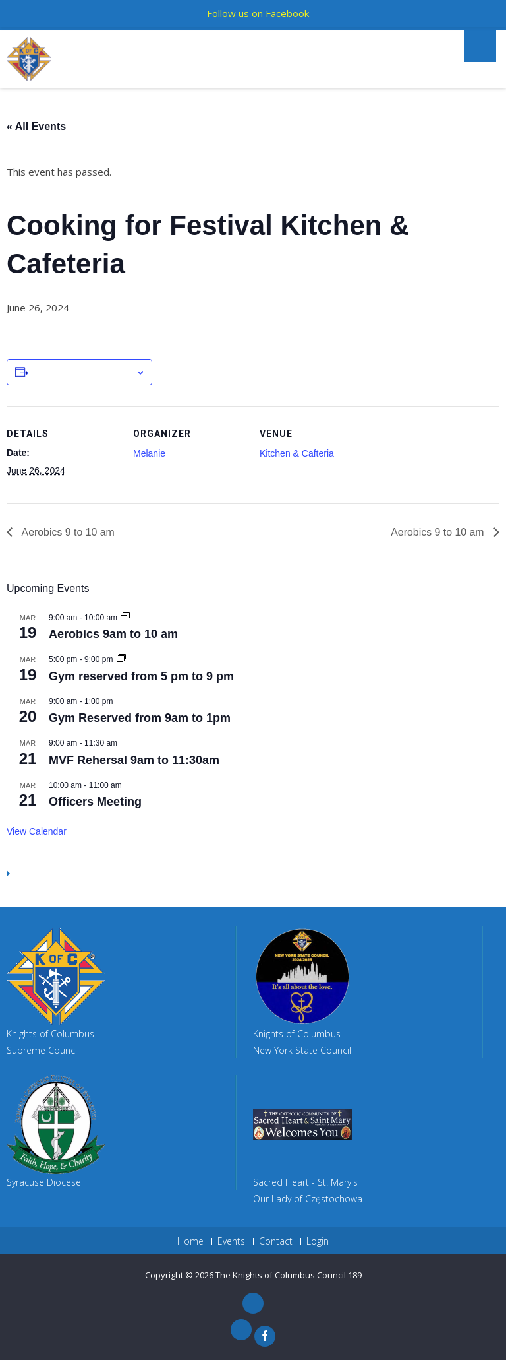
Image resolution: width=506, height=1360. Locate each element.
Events (231, 1241)
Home (190, 1241)
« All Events (36, 126)
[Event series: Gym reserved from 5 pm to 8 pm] (121, 659)
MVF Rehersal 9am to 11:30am (134, 760)
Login (317, 1241)
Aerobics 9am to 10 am (113, 634)
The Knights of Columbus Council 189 (288, 1275)
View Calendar (37, 831)
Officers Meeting (95, 801)
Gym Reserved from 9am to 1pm (140, 718)
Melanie (149, 453)
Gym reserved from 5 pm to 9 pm (141, 676)
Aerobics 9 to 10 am (67, 532)
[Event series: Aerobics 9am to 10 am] (125, 617)
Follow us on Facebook (258, 13)
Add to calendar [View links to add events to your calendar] (81, 373)
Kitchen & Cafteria (297, 453)
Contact (276, 1241)
